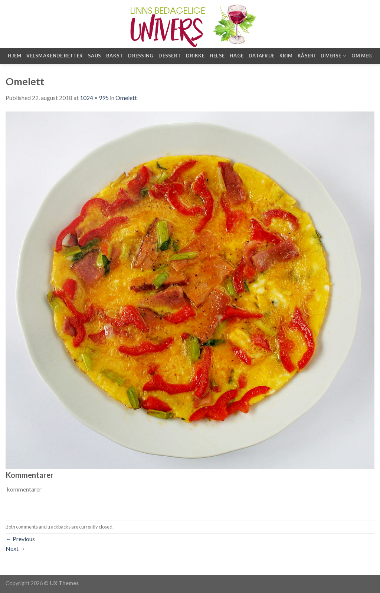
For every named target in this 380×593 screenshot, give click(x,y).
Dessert (169, 56)
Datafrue (261, 56)
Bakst (114, 56)
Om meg (361, 56)
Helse (217, 56)
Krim (285, 56)
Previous (20, 538)
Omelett (126, 97)
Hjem (14, 56)
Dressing (140, 56)
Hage (236, 56)
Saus (94, 56)
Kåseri (306, 56)
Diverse (333, 55)
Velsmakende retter (54, 56)
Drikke (195, 56)
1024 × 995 (94, 97)
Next (16, 548)
